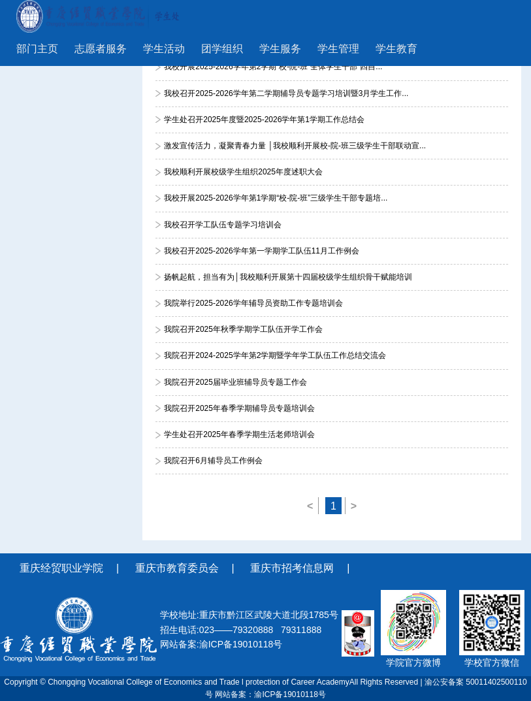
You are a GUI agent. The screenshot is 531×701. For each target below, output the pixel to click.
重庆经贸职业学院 (61, 568)
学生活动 (164, 48)
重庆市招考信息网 (292, 568)
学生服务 (280, 48)
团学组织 (222, 48)
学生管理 (338, 48)
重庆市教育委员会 (177, 568)
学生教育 (396, 48)
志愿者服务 (100, 48)
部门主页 (37, 48)
